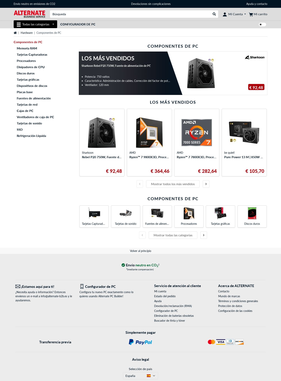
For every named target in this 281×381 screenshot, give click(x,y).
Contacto (223, 291)
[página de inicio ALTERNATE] (29, 13)
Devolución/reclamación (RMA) (173, 306)
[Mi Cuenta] (234, 14)
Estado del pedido (165, 296)
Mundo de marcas (229, 296)
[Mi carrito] (258, 14)
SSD (20, 129)
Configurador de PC (77, 24)
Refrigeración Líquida (31, 135)
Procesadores (26, 60)
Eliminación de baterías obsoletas (174, 315)
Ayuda (250, 3)
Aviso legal (140, 359)
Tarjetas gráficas (28, 79)
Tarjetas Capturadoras (32, 54)
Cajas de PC (25, 110)
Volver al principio (140, 251)
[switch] (262, 24)
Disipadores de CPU (31, 67)
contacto (262, 3)
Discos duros (26, 73)
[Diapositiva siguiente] (206, 184)
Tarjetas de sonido (29, 123)
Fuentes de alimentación (34, 98)
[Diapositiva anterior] (139, 184)
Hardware (27, 32)
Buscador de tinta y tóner (169, 320)
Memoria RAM (27, 48)
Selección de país (140, 369)
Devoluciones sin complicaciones (151, 3)
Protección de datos (230, 306)
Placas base (25, 92)
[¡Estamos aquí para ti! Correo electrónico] (44, 286)
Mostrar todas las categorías (173, 235)
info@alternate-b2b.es (54, 296)
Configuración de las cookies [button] (235, 310)
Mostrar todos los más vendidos (173, 184)
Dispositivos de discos (32, 85)
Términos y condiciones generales (238, 301)
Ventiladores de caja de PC (35, 117)
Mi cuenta (160, 291)
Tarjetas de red (27, 104)
